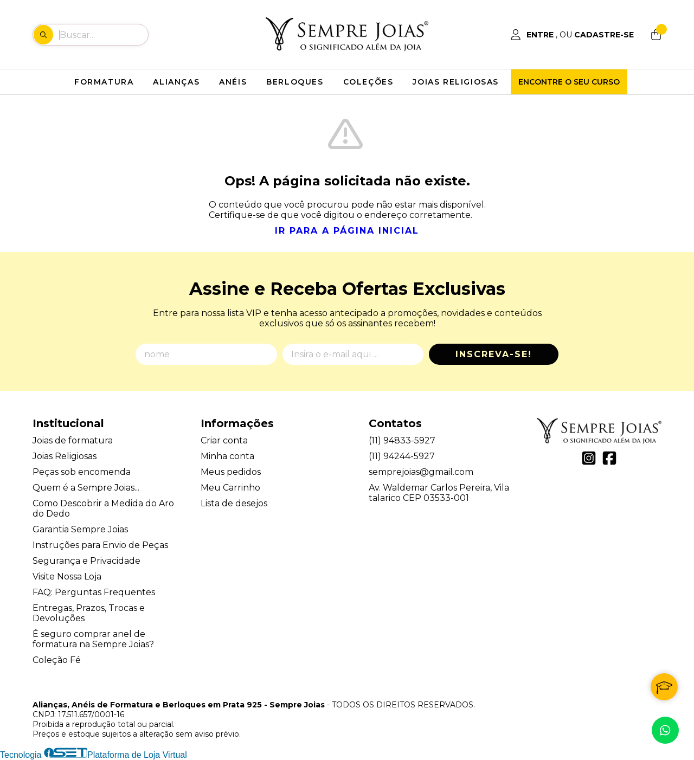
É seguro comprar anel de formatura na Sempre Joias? (93, 639)
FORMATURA (103, 82)
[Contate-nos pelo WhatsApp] (665, 730)
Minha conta (227, 456)
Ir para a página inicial (347, 231)
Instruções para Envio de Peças (100, 545)
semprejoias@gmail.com (421, 472)
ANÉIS (233, 82)
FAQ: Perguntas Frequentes (94, 592)
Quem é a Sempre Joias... (86, 487)
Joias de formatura (73, 440)
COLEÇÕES (368, 82)
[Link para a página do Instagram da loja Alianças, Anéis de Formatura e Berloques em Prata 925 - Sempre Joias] (588, 458)
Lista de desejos (234, 503)
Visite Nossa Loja (67, 576)
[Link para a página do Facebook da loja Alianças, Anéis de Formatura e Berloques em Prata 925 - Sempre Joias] (609, 458)
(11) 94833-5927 (402, 440)
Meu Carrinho (230, 487)
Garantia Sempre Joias (80, 529)
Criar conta (224, 440)
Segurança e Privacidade (86, 561)
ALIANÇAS (176, 82)
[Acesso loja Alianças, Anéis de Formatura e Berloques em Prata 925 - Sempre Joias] (572, 34)
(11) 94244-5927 (402, 456)
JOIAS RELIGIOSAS (456, 82)
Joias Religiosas (65, 456)
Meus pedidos (231, 472)
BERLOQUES (294, 82)
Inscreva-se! (493, 354)
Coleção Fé (57, 660)
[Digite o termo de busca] (103, 34)
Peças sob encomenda (82, 472)
